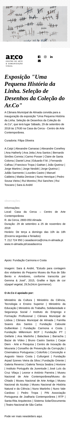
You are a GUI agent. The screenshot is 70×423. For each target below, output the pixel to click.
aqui (39, 416)
